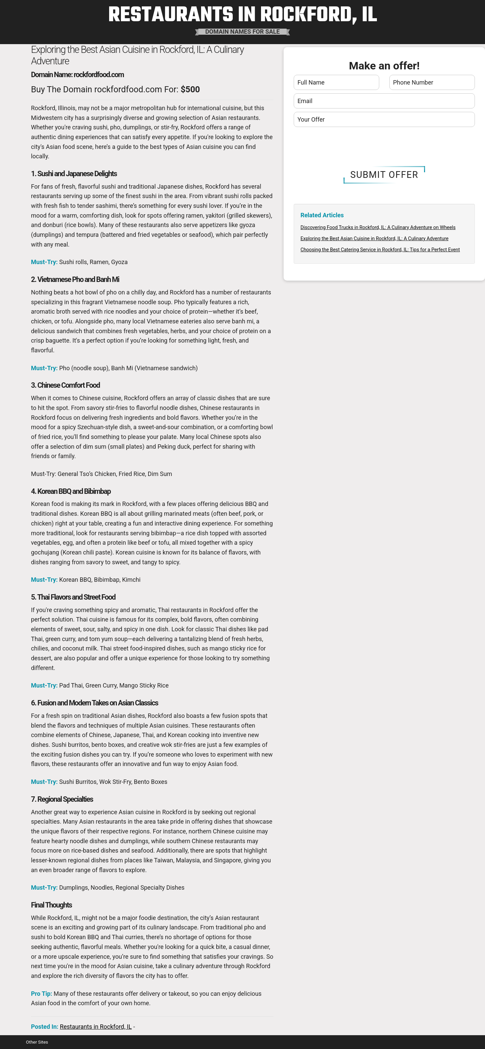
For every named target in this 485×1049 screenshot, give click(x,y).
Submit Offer (384, 175)
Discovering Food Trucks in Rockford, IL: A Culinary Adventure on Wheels (377, 227)
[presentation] (384, 147)
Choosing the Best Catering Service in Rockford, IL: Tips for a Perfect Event (380, 249)
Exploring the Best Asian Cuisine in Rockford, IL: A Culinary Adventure (374, 238)
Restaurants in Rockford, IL (96, 1026)
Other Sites (37, 1042)
